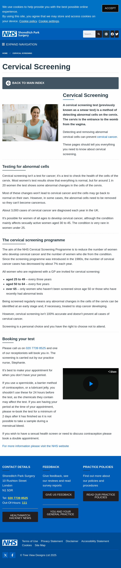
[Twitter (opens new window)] (5, 555)
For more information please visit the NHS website (35, 446)
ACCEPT (110, 8)
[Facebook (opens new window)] (12, 555)
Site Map (40, 545)
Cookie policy (28, 21)
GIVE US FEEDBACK (59, 494)
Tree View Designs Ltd (36, 555)
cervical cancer (107, 136)
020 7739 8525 (36, 348)
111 (24, 502)
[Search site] (98, 34)
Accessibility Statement (95, 541)
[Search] (89, 34)
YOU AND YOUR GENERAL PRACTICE (60, 513)
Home (5, 53)
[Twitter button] (117, 34)
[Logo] (20, 34)
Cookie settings (49, 21)
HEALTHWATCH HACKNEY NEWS (20, 517)
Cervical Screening (22, 53)
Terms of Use (30, 541)
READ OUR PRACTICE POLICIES (100, 496)
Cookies (27, 545)
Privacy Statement (52, 541)
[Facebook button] (112, 34)
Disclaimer (72, 541)
